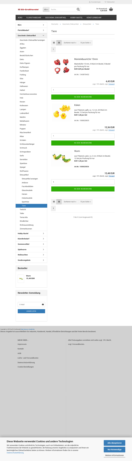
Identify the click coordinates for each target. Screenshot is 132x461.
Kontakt (21, 349)
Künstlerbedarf (94, 18)
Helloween (24, 86)
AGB (19, 353)
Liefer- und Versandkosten (28, 358)
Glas (21, 79)
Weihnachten (23, 255)
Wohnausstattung (26, 225)
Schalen (23, 140)
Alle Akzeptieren (115, 443)
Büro (20, 18)
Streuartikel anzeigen (30, 179)
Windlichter (24, 221)
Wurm (77, 151)
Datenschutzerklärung (15, 453)
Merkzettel (110, 2)
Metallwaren (24, 121)
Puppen (23, 129)
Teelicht (23, 209)
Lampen (23, 109)
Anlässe (25, 183)
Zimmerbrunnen (26, 229)
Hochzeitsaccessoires (28, 94)
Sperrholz (25, 202)
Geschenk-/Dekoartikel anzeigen (32, 40)
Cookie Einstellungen (26, 367)
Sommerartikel (23, 244)
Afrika (22, 44)
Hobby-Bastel (76, 18)
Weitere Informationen (114, 455)
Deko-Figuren (25, 63)
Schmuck (23, 148)
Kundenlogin (95, 2)
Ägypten (23, 48)
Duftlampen (24, 67)
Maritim (23, 117)
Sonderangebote (24, 260)
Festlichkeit (24, 71)
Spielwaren (22, 250)
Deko (22, 59)
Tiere (24, 206)
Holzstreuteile (27, 198)
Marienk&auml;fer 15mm (86, 59)
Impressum (22, 344)
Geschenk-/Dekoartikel (55, 18)
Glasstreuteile (27, 190)
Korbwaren (24, 105)
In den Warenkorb (83, 97)
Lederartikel (24, 113)
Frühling (23, 75)
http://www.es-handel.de (27, 329)
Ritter (22, 136)
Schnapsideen (25, 152)
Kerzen (22, 102)
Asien (22, 52)
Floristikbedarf (33, 18)
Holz (21, 98)
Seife (22, 156)
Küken (77, 105)
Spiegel (22, 167)
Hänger (22, 82)
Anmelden (31, 311)
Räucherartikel (25, 132)
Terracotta (24, 217)
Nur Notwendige (115, 449)
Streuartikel (24, 175)
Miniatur (23, 125)
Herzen (24, 194)
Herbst (22, 90)
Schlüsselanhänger (27, 144)
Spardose (23, 163)
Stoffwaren (24, 171)
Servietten (23, 159)
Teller (22, 213)
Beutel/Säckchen (26, 55)
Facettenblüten (27, 186)
